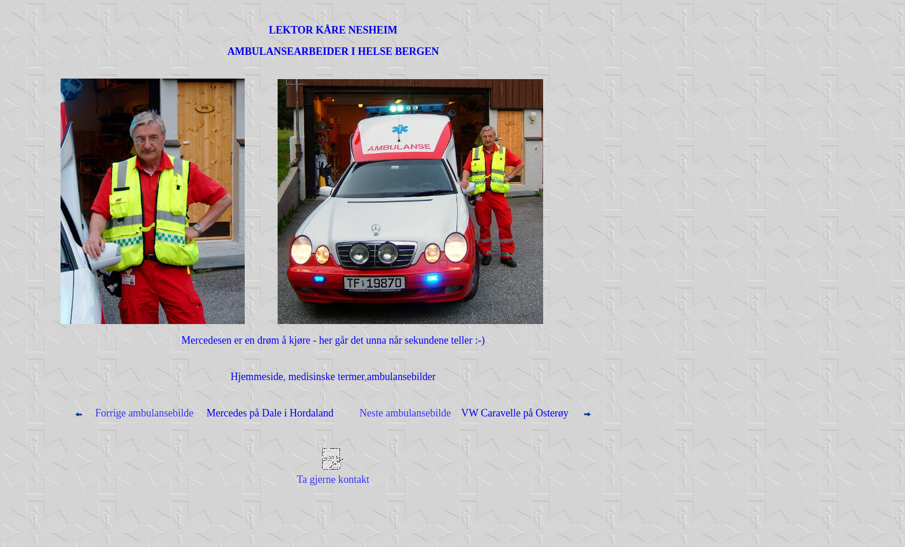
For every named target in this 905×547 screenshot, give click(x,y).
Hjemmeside (257, 376)
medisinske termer (327, 376)
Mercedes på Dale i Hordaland (268, 413)
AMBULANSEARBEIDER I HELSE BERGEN (333, 51)
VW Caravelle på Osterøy (515, 413)
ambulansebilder (401, 376)
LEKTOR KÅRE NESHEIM (333, 30)
